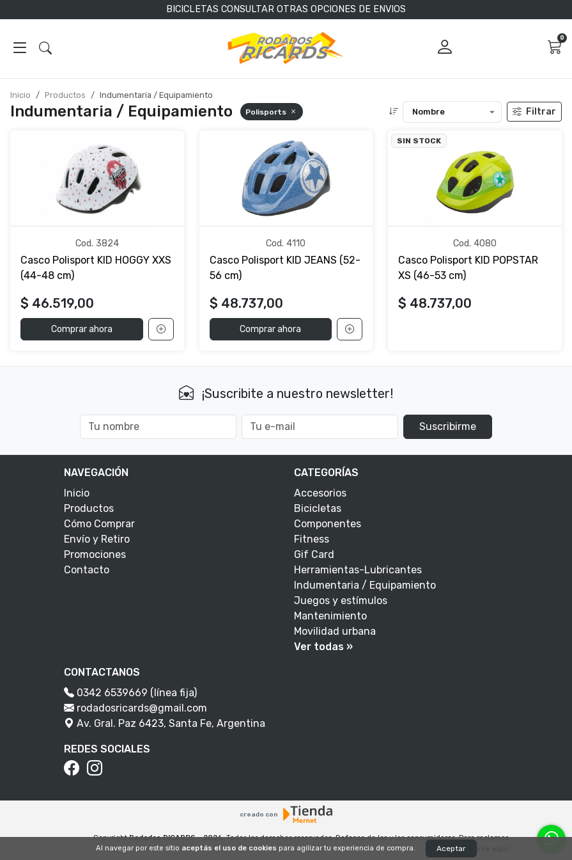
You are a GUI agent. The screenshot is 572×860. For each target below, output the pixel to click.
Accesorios (320, 493)
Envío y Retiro (97, 539)
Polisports (271, 112)
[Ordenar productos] (452, 112)
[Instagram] (97, 768)
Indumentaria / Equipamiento (365, 585)
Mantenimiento (330, 616)
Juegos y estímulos (340, 600)
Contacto (86, 570)
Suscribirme (447, 426)
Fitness (311, 539)
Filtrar (534, 111)
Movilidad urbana (335, 631)
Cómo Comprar (99, 524)
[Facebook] (74, 768)
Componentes (327, 524)
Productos (65, 95)
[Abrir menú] (19, 48)
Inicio (20, 95)
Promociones (95, 554)
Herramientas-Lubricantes (358, 570)
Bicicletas (317, 508)
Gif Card (314, 554)
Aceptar (451, 848)
